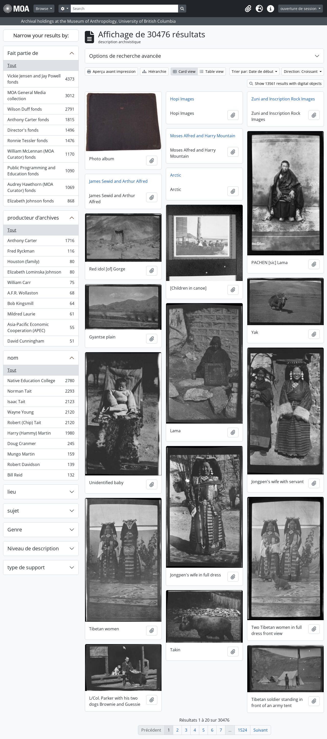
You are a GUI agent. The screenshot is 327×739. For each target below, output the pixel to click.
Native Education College (40, 382)
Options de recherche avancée (125, 55)
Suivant (260, 730)
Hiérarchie (154, 71)
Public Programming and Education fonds (40, 171)
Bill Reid (40, 476)
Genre (14, 529)
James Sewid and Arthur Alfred (118, 181)
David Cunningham (40, 342)
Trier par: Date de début (253, 71)
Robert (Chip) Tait (40, 423)
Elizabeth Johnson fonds (40, 202)
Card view (184, 71)
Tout (11, 65)
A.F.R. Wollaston (40, 294)
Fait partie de (22, 53)
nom (12, 357)
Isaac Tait (40, 403)
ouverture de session (299, 8)
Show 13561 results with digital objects (285, 83)
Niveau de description (33, 548)
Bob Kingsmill (40, 304)
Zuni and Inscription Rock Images (283, 99)
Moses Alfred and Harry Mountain (202, 136)
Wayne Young (40, 413)
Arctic (175, 175)
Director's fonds (40, 131)
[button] (248, 8)
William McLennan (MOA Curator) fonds (40, 154)
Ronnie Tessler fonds (40, 142)
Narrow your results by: (41, 35)
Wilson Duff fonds (40, 110)
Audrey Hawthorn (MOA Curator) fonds (40, 187)
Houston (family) (40, 262)
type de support (26, 567)
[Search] (124, 9)
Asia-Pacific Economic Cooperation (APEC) (40, 327)
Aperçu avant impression (111, 71)
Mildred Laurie (40, 315)
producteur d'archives (33, 217)
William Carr (40, 283)
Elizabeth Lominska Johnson (40, 273)
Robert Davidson (40, 465)
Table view (212, 71)
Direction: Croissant (301, 71)
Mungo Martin (40, 455)
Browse (42, 8)
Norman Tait (40, 392)
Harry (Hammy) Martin (40, 434)
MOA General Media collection (40, 95)
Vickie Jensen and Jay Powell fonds (40, 79)
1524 (242, 730)
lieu (11, 491)
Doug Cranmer (40, 444)
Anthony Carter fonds (40, 121)
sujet (13, 510)
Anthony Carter (40, 241)
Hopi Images (182, 99)
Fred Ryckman (40, 252)
